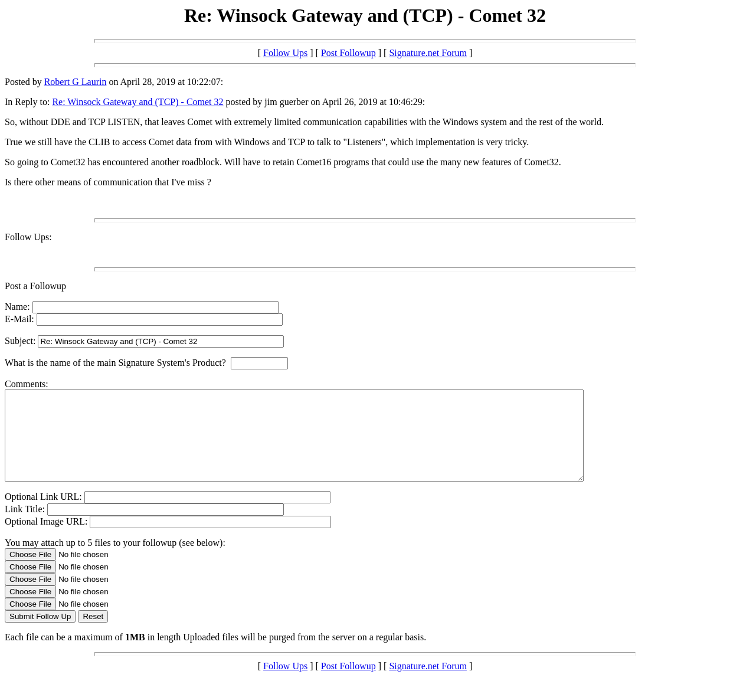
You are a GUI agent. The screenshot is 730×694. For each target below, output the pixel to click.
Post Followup (348, 53)
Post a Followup (35, 286)
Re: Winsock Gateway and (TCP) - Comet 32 (137, 102)
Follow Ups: (28, 237)
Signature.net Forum (428, 53)
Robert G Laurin (75, 82)
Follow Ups (285, 53)
